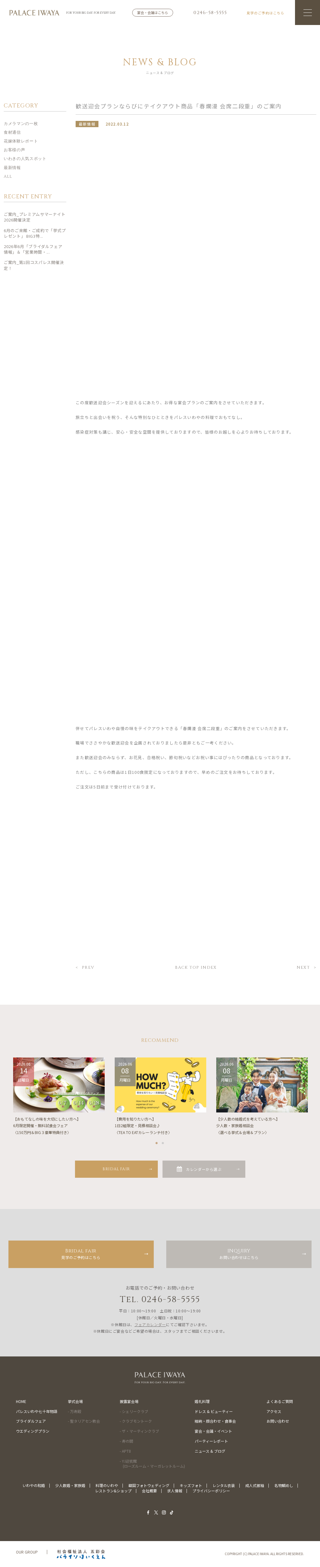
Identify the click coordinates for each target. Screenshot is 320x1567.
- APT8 (125, 1451)
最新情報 (12, 169)
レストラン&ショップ (113, 1490)
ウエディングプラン (32, 1431)
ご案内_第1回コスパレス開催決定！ (34, 266)
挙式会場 (75, 1401)
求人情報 (174, 1490)
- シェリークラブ (134, 1411)
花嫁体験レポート (21, 142)
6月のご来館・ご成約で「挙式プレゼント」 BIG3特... (35, 234)
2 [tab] (163, 1141)
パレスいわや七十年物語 (36, 1411)
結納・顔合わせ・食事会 (215, 1421)
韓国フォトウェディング (148, 1485)
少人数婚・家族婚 (70, 1485)
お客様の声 (14, 151)
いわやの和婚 (33, 1485)
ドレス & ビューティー (214, 1411)
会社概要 (149, 1490)
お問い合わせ (278, 1421)
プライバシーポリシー (211, 1490)
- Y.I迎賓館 (152, 1463)
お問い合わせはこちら (239, 1253)
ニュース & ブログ (210, 1451)
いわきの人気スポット (25, 160)
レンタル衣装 (223, 1485)
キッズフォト (191, 1485)
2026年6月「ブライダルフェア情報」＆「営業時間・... (33, 250)
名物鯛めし (283, 1485)
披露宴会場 (129, 1401)
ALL (8, 178)
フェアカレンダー (150, 1324)
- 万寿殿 (74, 1411)
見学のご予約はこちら (81, 1253)
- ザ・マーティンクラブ (139, 1431)
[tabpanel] (59, 1096)
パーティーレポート (211, 1441)
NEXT (303, 968)
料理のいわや (107, 1485)
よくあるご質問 (280, 1401)
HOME (21, 1401)
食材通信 (12, 134)
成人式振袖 (254, 1485)
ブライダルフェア (31, 1421)
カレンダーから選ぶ (203, 1169)
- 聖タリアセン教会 (84, 1421)
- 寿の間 (126, 1441)
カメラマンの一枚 (21, 124)
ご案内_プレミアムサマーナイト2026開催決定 (35, 218)
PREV (88, 968)
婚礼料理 (202, 1401)
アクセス (274, 1411)
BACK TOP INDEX (196, 968)
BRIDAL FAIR (116, 1169)
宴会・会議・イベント (213, 1431)
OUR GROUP (27, 1552)
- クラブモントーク (136, 1421)
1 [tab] (156, 1141)
